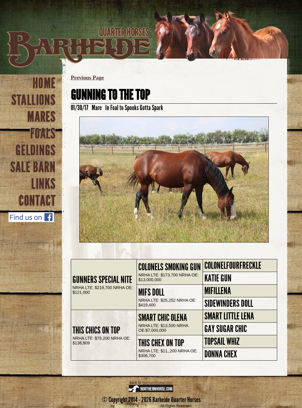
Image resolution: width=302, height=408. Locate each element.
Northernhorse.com (157, 383)
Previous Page (87, 77)
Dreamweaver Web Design (136, 406)
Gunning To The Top (110, 95)
